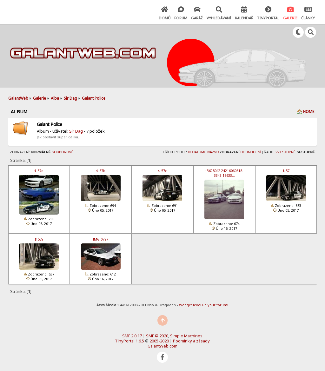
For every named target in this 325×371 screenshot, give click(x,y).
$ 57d (38, 170)
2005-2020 (159, 341)
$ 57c (162, 170)
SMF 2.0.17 (132, 336)
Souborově (63, 152)
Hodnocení (250, 152)
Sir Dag (76, 131)
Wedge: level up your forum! (203, 304)
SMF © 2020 (157, 336)
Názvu (213, 152)
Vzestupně (285, 152)
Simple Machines (186, 336)
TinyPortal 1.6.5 (129, 341)
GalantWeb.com (162, 346)
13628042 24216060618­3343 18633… (224, 173)
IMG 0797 (100, 239)
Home (308, 111)
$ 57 (285, 170)
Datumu (199, 152)
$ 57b (100, 170)
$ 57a (39, 239)
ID (189, 152)
